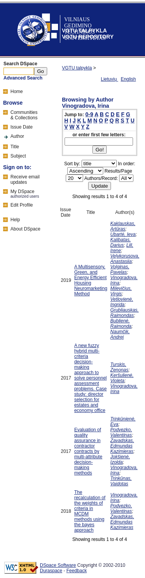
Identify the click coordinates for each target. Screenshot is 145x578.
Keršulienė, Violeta (121, 378)
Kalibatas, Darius (120, 242)
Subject (18, 156)
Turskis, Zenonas (119, 367)
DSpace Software (58, 565)
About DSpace (25, 229)
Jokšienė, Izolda (120, 459)
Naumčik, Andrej (120, 334)
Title (14, 146)
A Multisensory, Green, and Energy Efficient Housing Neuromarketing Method (90, 280)
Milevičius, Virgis (120, 291)
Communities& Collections (24, 115)
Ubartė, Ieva (122, 234)
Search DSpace (20, 63)
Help (15, 219)
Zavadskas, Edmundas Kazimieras (122, 446)
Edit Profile (21, 205)
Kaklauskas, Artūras (122, 226)
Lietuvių (109, 79)
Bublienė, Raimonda (120, 323)
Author (17, 136)
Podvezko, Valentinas (121, 432)
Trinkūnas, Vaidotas (120, 481)
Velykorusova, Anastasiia (124, 258)
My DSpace (22, 191)
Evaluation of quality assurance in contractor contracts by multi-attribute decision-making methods (88, 451)
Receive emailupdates (24, 179)
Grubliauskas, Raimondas (124, 312)
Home (16, 91)
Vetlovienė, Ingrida (121, 302)
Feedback (77, 570)
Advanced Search (23, 78)
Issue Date (21, 127)
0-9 (89, 114)
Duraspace (51, 570)
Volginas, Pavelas (119, 269)
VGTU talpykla (77, 68)
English (128, 79)
